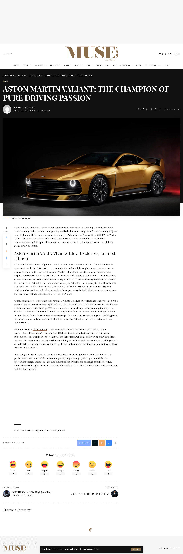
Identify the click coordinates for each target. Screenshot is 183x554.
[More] (165, 109)
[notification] (162, 53)
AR (160, 53)
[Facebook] (5, 54)
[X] (7, 54)
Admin (18, 108)
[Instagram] (11, 54)
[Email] (156, 109)
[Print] (160, 109)
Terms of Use (93, 549)
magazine (38, 430)
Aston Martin (40, 329)
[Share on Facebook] (147, 109)
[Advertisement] (91, 22)
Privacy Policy (76, 549)
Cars (5, 81)
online (61, 430)
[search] (165, 53)
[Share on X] (151, 109)
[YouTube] (9, 54)
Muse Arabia (51, 430)
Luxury (29, 430)
